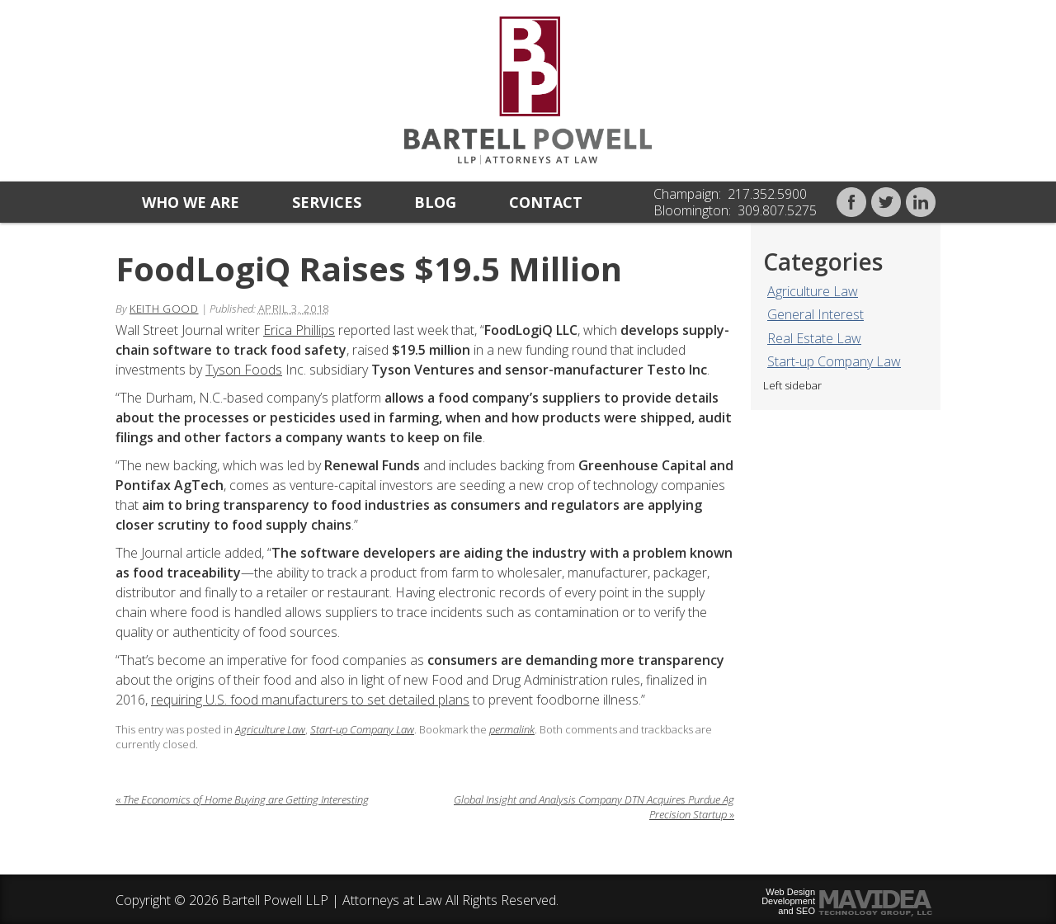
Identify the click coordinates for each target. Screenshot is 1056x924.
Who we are (190, 202)
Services (326, 202)
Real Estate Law (814, 338)
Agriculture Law (812, 291)
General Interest (815, 314)
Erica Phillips (299, 330)
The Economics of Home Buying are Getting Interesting (242, 799)
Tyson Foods (243, 370)
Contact (545, 202)
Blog (435, 202)
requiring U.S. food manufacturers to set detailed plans (310, 700)
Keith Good (164, 308)
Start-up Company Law (834, 361)
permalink (512, 729)
